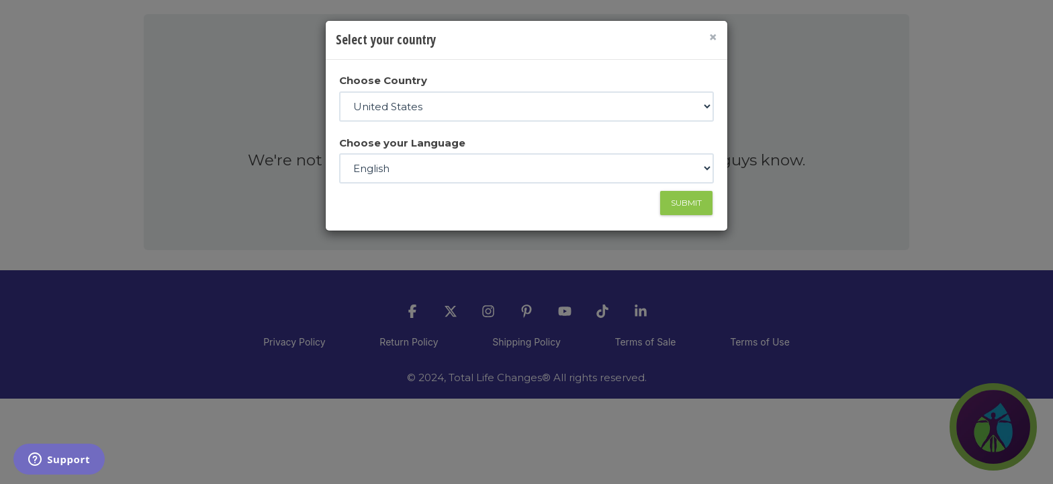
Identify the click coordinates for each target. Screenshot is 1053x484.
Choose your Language (402, 142)
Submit (686, 203)
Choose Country (383, 80)
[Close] (712, 37)
